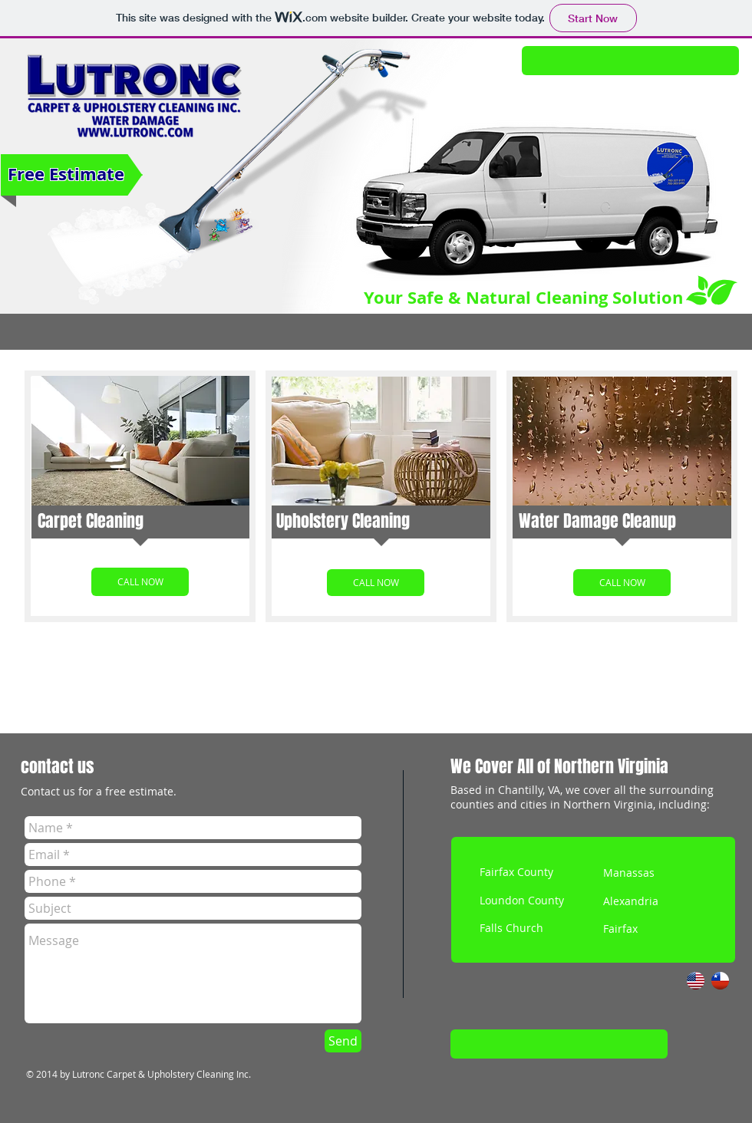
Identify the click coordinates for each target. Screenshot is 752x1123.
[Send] (343, 1040)
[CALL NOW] (140, 582)
